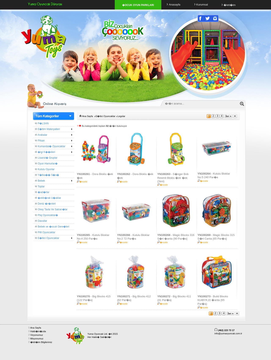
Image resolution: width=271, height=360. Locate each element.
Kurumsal (200, 4)
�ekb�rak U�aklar (48, 197)
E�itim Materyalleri (47, 129)
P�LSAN (42, 123)
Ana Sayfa (87, 116)
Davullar (41, 220)
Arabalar (41, 134)
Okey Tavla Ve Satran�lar (51, 209)
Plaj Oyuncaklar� (46, 215)
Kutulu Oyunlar (45, 169)
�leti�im (227, 5)
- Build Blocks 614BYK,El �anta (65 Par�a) (213, 300)
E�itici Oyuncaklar (47, 238)
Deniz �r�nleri (45, 203)
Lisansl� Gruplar (46, 157)
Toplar (40, 186)
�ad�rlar (42, 192)
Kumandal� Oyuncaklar (50, 146)
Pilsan (40, 140)
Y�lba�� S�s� (47, 175)
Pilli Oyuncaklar (45, 232)
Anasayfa (173, 4)
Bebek (40, 180)
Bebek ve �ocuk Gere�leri (52, 226)
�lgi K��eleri (45, 152)
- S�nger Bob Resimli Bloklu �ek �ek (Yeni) (172, 177)
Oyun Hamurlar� (46, 163)
